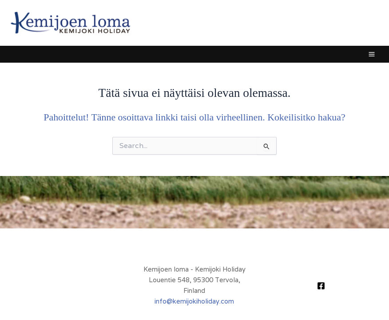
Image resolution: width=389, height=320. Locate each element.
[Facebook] (321, 286)
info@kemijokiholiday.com (194, 301)
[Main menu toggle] (371, 54)
